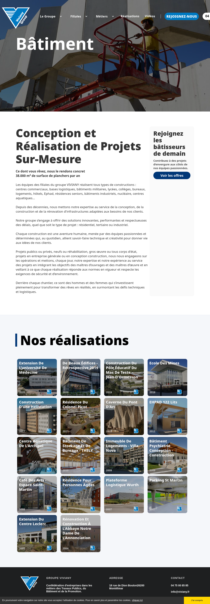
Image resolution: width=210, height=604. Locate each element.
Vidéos (150, 16)
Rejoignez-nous (181, 16)
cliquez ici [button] (137, 600)
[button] (48, 16)
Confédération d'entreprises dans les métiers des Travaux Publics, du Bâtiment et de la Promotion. (69, 588)
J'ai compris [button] (197, 600)
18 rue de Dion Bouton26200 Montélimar (126, 587)
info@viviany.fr (180, 591)
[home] (16, 16)
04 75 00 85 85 (179, 585)
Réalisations (130, 16)
